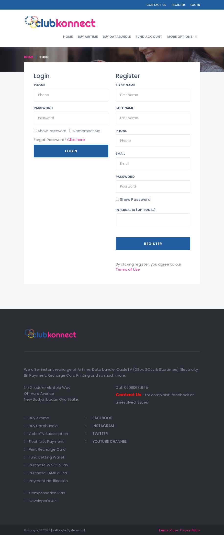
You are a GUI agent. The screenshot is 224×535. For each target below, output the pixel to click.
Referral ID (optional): (136, 210)
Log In (195, 5)
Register (178, 5)
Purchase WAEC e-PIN (48, 465)
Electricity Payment (46, 441)
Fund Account (149, 36)
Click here (76, 139)
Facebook (98, 417)
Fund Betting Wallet (47, 457)
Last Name (125, 108)
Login (71, 151)
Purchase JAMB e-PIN (48, 472)
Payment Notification (48, 480)
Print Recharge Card (47, 449)
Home (68, 36)
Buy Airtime (88, 36)
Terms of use (168, 530)
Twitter (96, 433)
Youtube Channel (106, 441)
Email (120, 154)
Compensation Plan (47, 493)
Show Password (135, 199)
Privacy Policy (190, 530)
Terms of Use (128, 269)
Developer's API (42, 500)
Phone (39, 85)
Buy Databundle (117, 36)
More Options (180, 36)
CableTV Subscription (48, 433)
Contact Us (156, 5)
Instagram (99, 425)
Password (43, 108)
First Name (125, 85)
